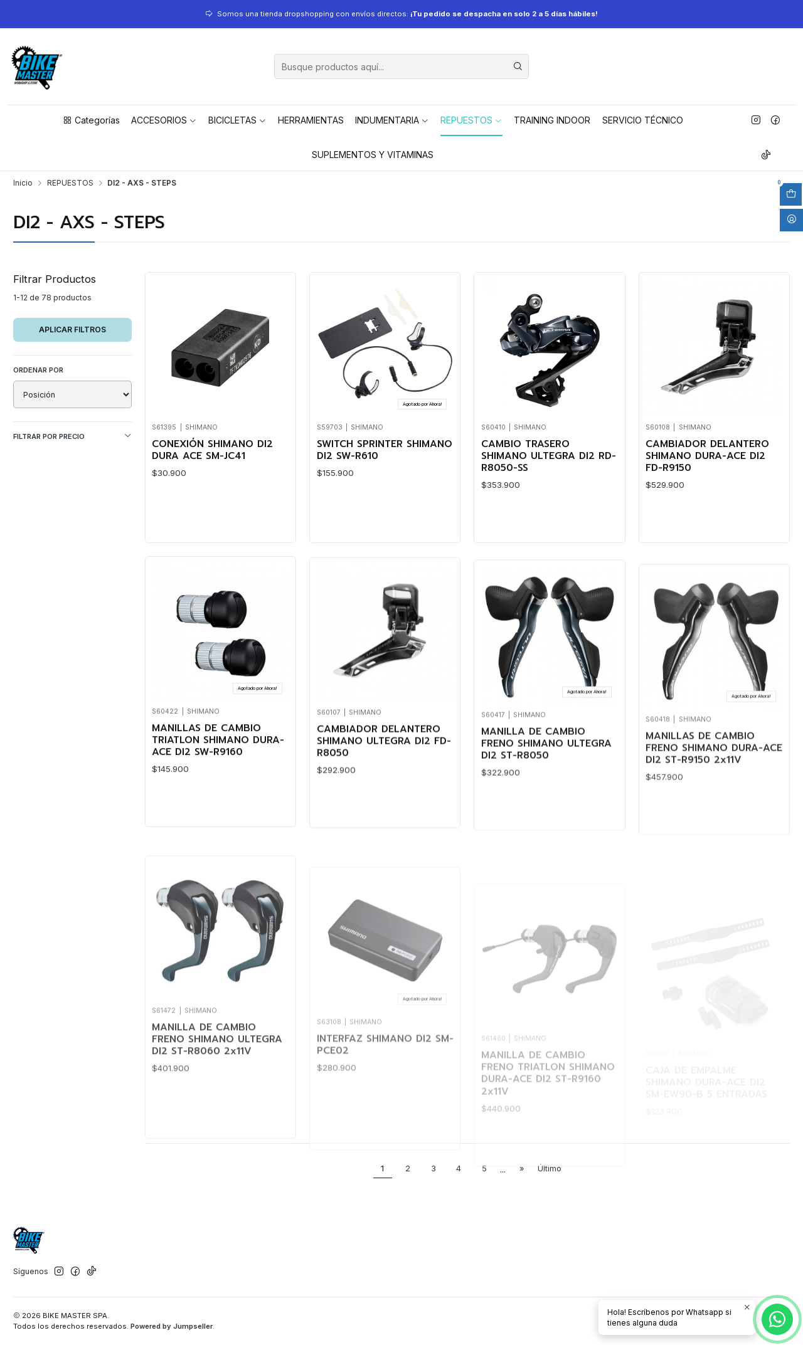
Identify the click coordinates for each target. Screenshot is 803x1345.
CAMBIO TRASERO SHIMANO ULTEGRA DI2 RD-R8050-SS (548, 456)
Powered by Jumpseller (171, 1326)
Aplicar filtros (72, 329)
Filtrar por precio (72, 436)
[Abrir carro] (791, 194)
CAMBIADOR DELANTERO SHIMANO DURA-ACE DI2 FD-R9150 (707, 456)
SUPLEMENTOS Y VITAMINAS (372, 154)
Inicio (23, 183)
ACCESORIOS (164, 120)
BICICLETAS (237, 120)
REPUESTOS (471, 120)
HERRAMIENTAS (311, 120)
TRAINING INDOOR (552, 120)
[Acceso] (791, 220)
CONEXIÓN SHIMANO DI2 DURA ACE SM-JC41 (212, 450)
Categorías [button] (91, 120)
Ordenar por (38, 370)
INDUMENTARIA (392, 120)
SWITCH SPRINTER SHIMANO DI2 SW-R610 (384, 450)
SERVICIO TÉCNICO (642, 120)
